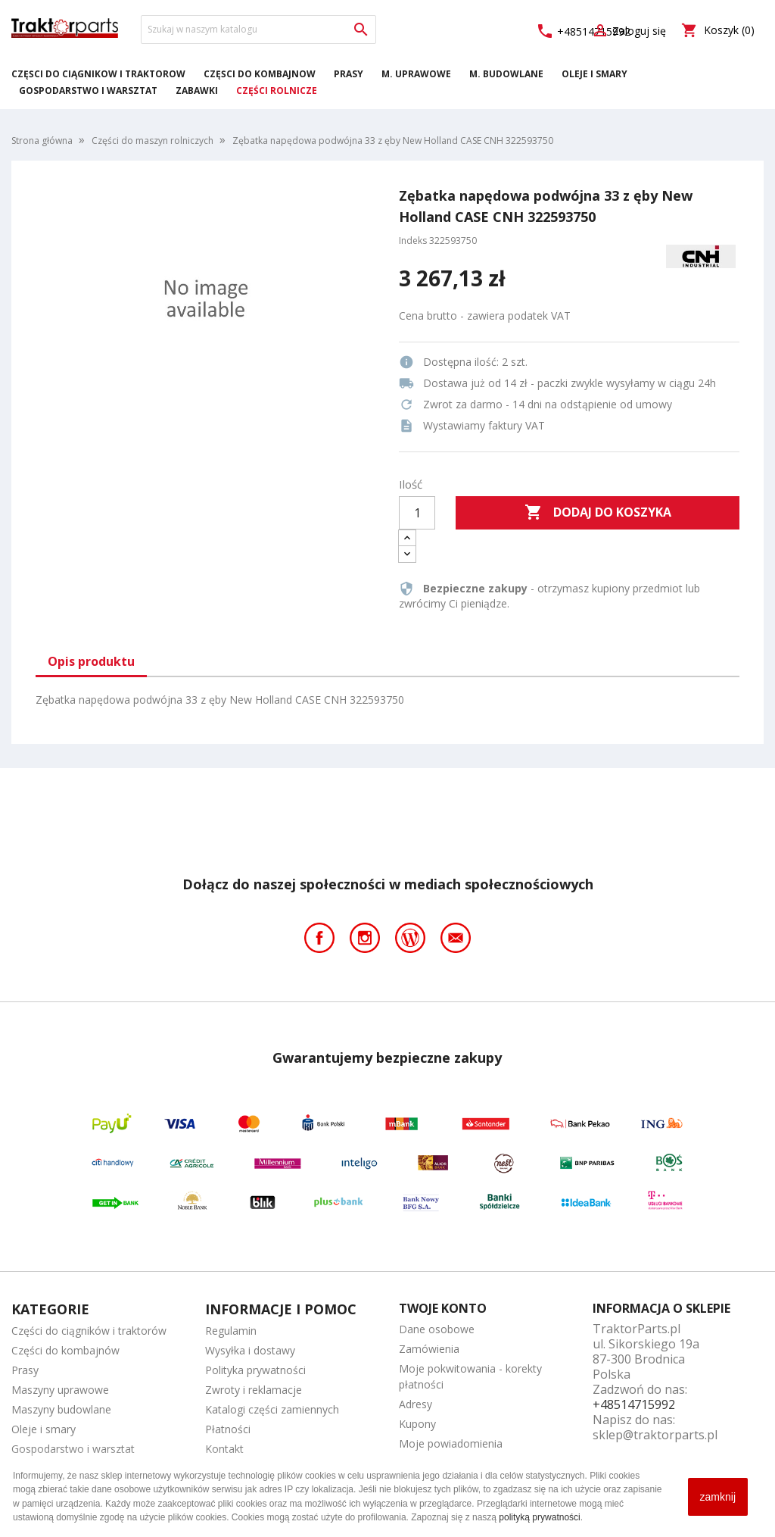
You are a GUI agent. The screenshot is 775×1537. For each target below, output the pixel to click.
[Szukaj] (258, 29)
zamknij (718, 1497)
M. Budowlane (506, 73)
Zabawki (197, 90)
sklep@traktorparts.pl (655, 1434)
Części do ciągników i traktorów (98, 73)
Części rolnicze (276, 90)
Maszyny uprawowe (60, 1389)
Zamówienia (429, 1349)
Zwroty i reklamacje (253, 1389)
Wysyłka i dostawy (250, 1350)
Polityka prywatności (255, 1370)
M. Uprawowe (416, 73)
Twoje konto (443, 1308)
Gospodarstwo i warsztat (88, 90)
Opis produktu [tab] (91, 661)
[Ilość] (417, 513)
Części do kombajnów (260, 73)
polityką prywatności (539, 1517)
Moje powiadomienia (451, 1443)
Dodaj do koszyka (597, 513)
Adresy (415, 1404)
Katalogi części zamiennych (272, 1409)
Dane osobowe (437, 1329)
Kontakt (224, 1449)
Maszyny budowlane (61, 1409)
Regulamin (231, 1330)
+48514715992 (634, 1404)
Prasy (348, 73)
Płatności (228, 1429)
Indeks (413, 240)
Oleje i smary (594, 73)
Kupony (417, 1424)
